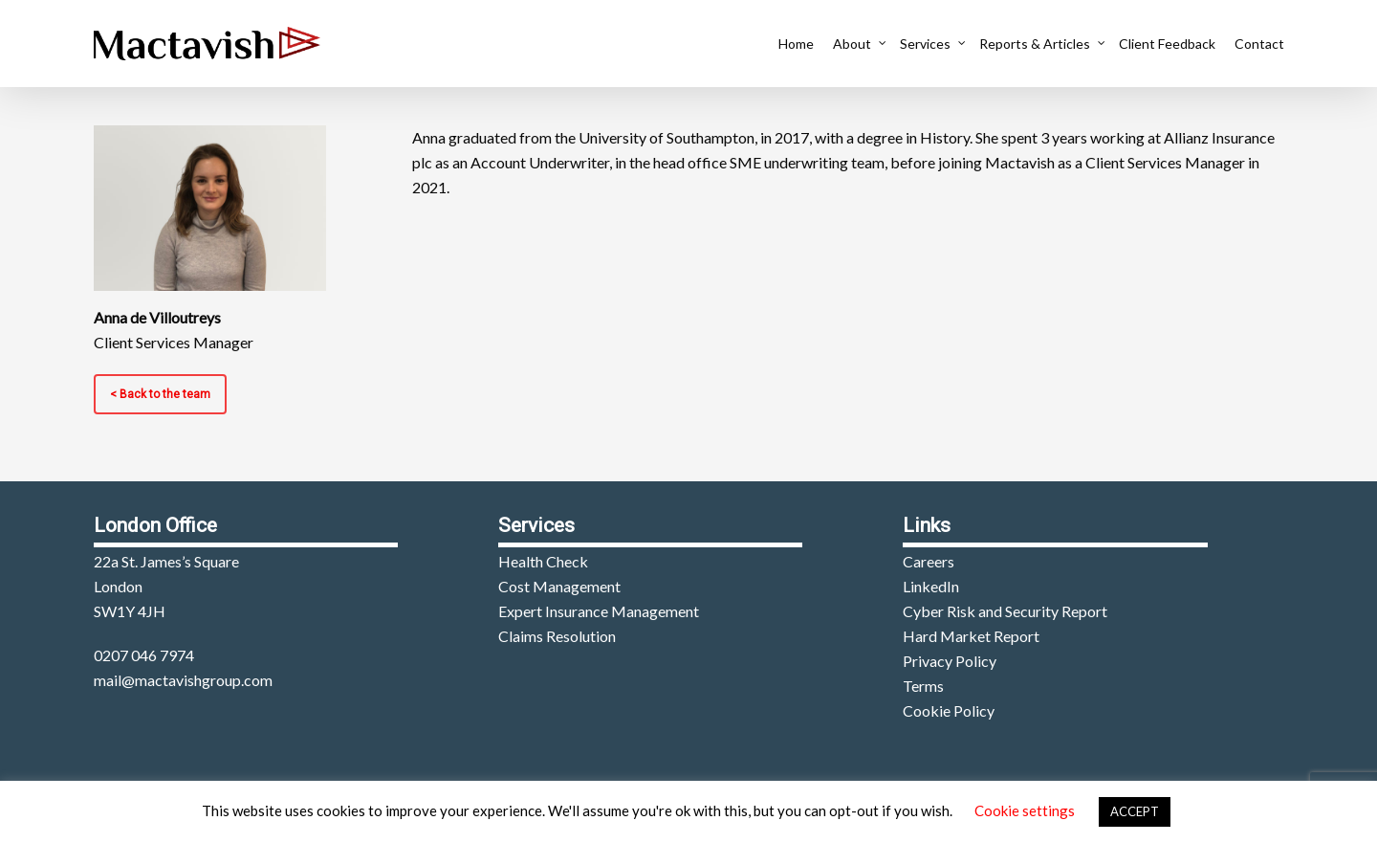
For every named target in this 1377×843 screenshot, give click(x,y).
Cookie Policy (948, 710)
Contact (1259, 43)
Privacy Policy (949, 661)
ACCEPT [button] (1134, 811)
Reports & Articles (1039, 43)
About (857, 43)
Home (796, 43)
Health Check (543, 561)
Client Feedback (1167, 43)
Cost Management (559, 586)
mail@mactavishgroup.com (183, 680)
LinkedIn (931, 586)
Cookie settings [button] (1024, 810)
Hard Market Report (971, 636)
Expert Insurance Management (598, 611)
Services (930, 43)
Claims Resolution (557, 636)
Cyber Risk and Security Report (1005, 611)
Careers (928, 561)
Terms (923, 686)
